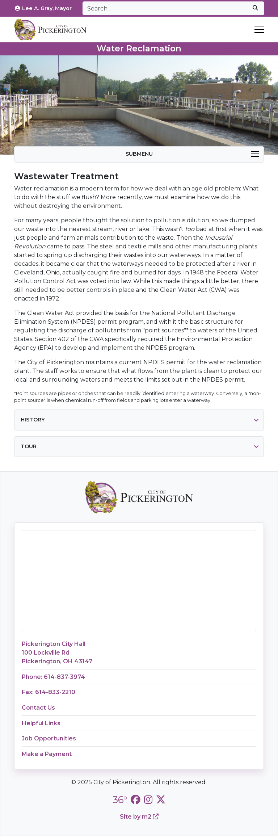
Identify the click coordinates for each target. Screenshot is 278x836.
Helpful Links (41, 723)
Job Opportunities (49, 738)
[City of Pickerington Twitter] (160, 800)
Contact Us (38, 707)
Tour (29, 446)
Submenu (193, 154)
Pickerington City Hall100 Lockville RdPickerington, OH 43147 (57, 652)
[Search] (165, 8)
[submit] (255, 8)
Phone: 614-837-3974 (53, 676)
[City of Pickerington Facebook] (135, 800)
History (33, 419)
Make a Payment (47, 754)
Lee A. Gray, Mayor (43, 8)
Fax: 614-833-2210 (48, 692)
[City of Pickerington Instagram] (148, 800)
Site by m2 (139, 816)
